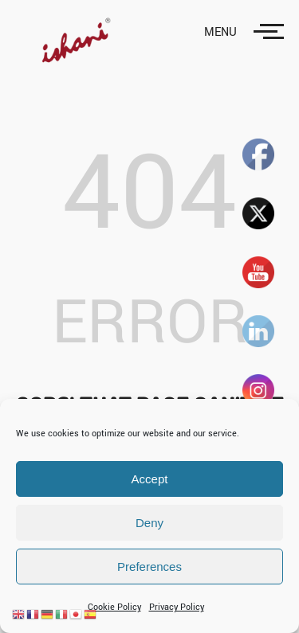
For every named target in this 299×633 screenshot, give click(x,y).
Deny (149, 522)
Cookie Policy (114, 607)
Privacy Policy (176, 607)
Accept (150, 479)
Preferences (149, 566)
